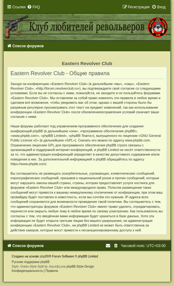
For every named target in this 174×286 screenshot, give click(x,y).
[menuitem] (33, 7)
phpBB (44, 256)
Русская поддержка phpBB (30, 262)
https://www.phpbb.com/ (28, 164)
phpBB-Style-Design (80, 266)
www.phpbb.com (137, 140)
